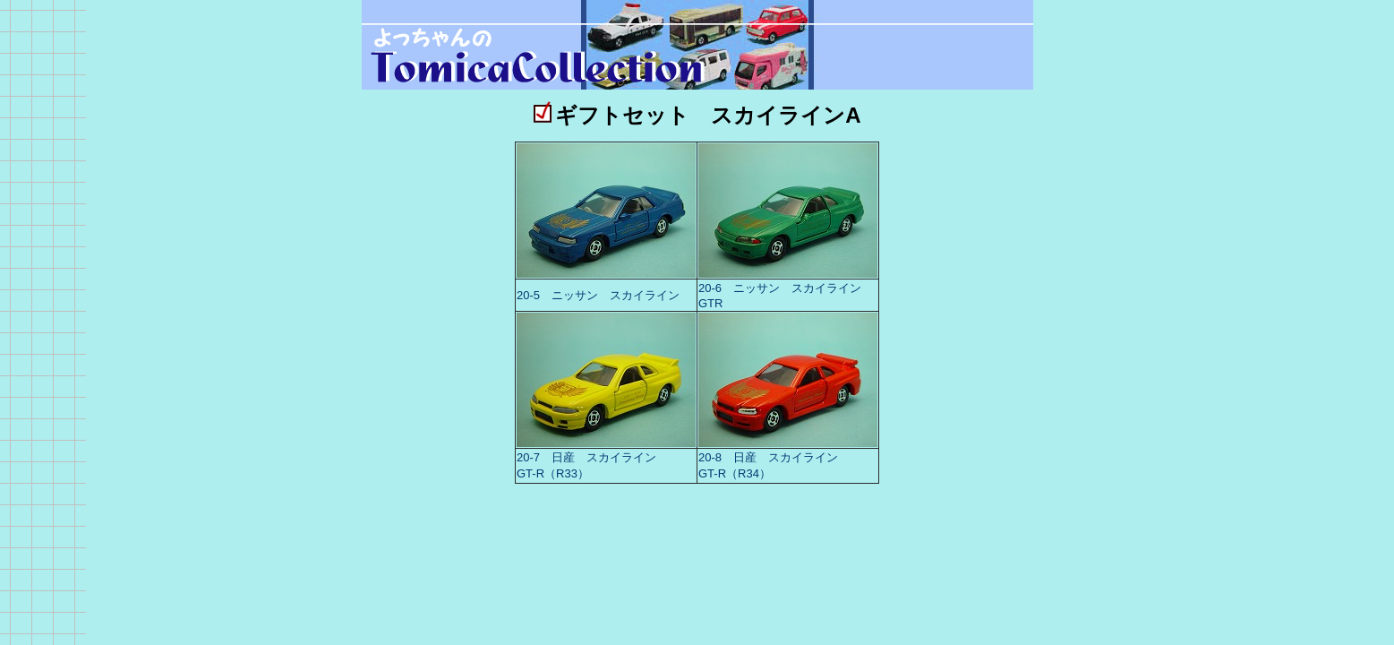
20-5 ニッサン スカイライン (598, 295)
